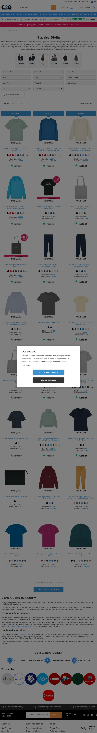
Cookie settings (63, 376)
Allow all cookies (34, 376)
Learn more (26, 369)
